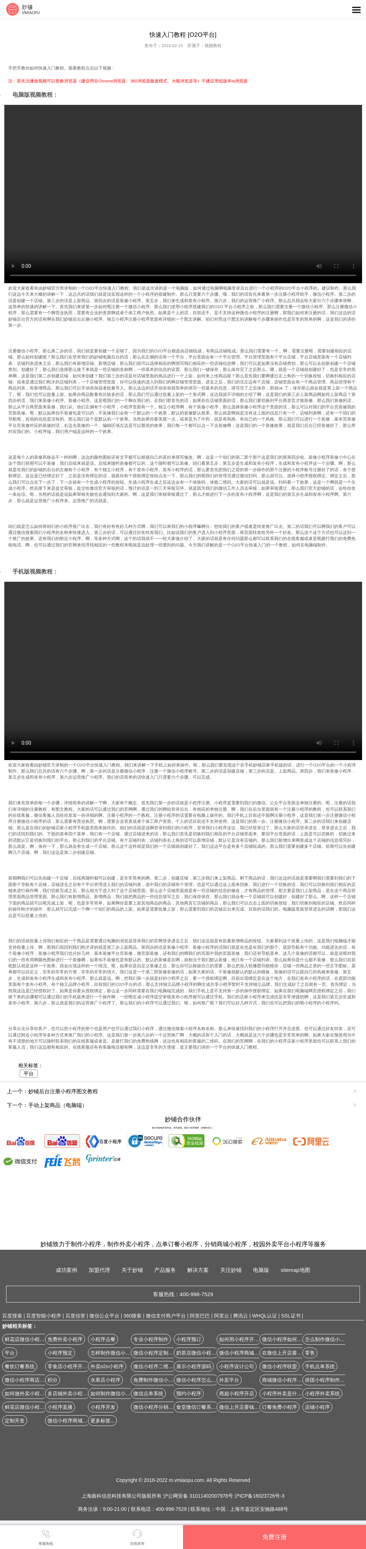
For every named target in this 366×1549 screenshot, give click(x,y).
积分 (53, 1380)
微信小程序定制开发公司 (160, 1353)
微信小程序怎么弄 (196, 1380)
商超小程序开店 (236, 1393)
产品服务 (165, 1270)
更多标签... (102, 1420)
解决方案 (198, 1270)
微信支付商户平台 (166, 1316)
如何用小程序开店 (239, 1339)
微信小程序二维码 (153, 1366)
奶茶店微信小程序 (196, 1353)
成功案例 (66, 1270)
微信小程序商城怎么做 (244, 1353)
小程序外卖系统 (322, 1393)
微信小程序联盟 (279, 1366)
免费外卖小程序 (65, 1339)
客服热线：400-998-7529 (183, 1294)
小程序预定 (60, 1353)
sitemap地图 (295, 1270)
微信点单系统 (148, 1393)
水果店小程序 (105, 1380)
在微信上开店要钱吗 (284, 1353)
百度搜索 (12, 1316)
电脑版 (261, 1270)
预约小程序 (188, 1393)
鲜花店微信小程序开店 (30, 1339)
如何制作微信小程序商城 (117, 1393)
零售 (310, 1353)
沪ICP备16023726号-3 (259, 1496)
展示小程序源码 (193, 1366)
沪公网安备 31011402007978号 (198, 1496)
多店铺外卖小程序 (68, 1393)
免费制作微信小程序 (155, 1380)
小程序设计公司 (236, 1366)
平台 (29, 1073)
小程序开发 (102, 1407)
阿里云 (221, 1316)
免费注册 (274, 1536)
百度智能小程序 (43, 1316)
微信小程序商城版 (68, 1420)
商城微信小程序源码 (284, 1380)
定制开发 (15, 1420)
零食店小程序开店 (68, 1366)
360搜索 (132, 1316)
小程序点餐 (102, 1339)
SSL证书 (290, 1316)
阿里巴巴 (200, 1316)
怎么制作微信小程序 (327, 1339)
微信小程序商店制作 (27, 1380)
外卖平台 (229, 1380)
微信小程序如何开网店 (287, 1339)
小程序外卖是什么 (282, 1393)
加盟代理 (99, 1270)
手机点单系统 (320, 1366)
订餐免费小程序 (279, 1407)
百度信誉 (75, 1316)
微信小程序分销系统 (155, 1407)
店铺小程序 (317, 1407)
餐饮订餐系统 (20, 1366)
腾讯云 (240, 1316)
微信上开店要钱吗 (239, 1407)
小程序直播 (60, 1407)
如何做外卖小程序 (25, 1393)
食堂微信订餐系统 (196, 1407)
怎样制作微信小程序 (112, 1353)
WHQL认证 (264, 1316)
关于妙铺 (132, 1270)
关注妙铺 (231, 1270)
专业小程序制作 (150, 1339)
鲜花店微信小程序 (25, 1407)
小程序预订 (188, 1339)
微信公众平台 (104, 1316)
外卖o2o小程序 (107, 1366)
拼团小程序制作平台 (327, 1380)
